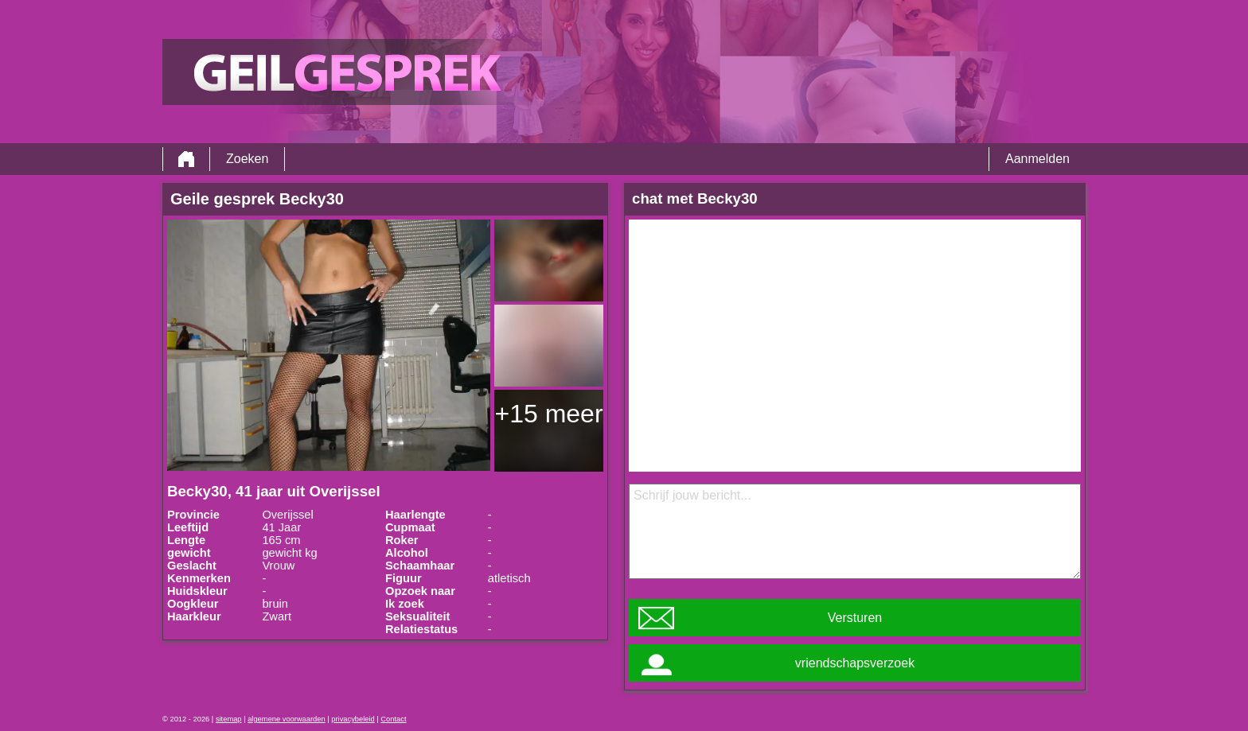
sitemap (229, 719)
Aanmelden (1037, 158)
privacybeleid (352, 719)
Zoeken (247, 158)
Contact (393, 719)
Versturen (855, 617)
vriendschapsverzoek (855, 663)
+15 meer (548, 413)
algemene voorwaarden (287, 719)
